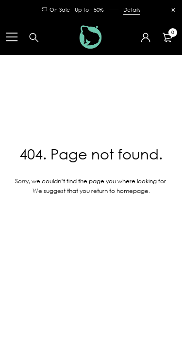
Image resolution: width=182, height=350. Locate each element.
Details (131, 10)
